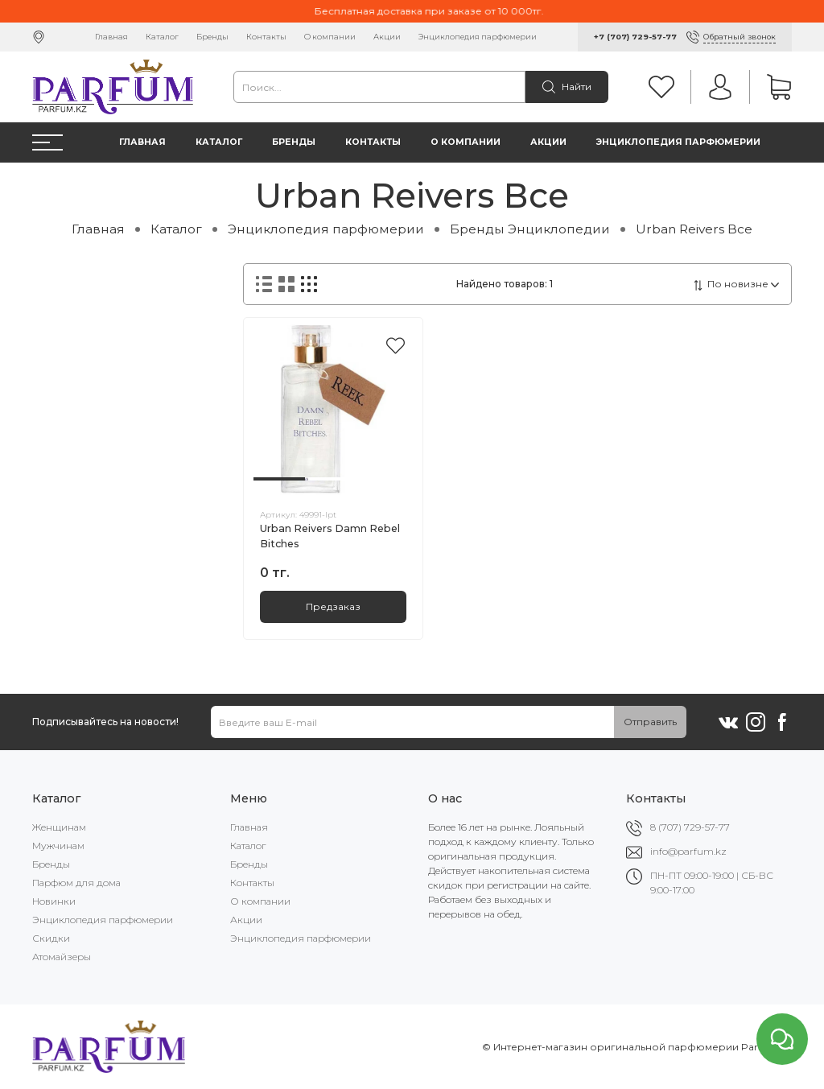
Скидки (51, 938)
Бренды (212, 36)
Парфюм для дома (76, 883)
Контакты (266, 36)
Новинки (54, 901)
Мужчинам (58, 845)
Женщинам (59, 827)
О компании (330, 36)
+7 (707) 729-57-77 (635, 36)
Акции (387, 36)
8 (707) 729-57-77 (690, 827)
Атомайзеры (61, 957)
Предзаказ (333, 606)
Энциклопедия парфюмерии (477, 36)
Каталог (162, 36)
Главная (111, 36)
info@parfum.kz (688, 851)
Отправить (650, 722)
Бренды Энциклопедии (530, 229)
